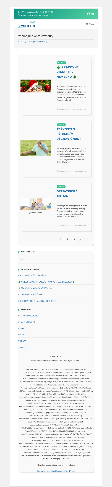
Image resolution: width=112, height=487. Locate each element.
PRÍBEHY (22, 328)
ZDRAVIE (61, 125)
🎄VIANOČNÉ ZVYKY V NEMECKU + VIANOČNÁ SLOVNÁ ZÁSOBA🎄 (46, 282)
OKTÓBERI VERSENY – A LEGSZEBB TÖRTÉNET (37, 301)
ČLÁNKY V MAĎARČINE (28, 316)
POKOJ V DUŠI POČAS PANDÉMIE (32, 276)
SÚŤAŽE (21, 335)
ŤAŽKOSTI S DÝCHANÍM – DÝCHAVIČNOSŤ (69, 134)
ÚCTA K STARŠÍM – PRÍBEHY (30, 295)
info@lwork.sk (48, 15)
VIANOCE (61, 63)
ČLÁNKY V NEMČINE (26, 322)
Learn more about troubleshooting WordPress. (56, 471)
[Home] (19, 42)
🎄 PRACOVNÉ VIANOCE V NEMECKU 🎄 (68, 72)
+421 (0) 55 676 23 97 (30, 15)
